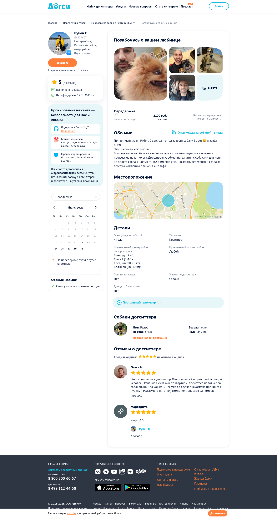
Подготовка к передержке (173, 469)
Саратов (199, 508)
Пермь (151, 508)
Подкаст (187, 6)
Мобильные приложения (209, 489)
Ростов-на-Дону (168, 508)
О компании (164, 474)
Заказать (62, 63)
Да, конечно (217, 513)
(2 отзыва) (69, 83)
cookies (71, 513)
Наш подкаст (165, 484)
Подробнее (68, 131)
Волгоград (135, 503)
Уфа (210, 508)
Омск (141, 508)
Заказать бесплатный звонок (68, 470)
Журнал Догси (203, 478)
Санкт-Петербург (115, 503)
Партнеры (200, 483)
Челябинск (222, 508)
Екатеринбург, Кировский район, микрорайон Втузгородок (85, 47)
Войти (219, 6)
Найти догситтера (100, 6)
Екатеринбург (167, 503)
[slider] (147, 356)
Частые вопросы (140, 6)
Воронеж (150, 503)
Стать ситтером (166, 6)
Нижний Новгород (104, 508)
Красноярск (199, 503)
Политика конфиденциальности (67, 508)
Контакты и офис (167, 479)
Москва (97, 503)
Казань (184, 503)
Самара (186, 508)
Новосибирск (126, 508)
